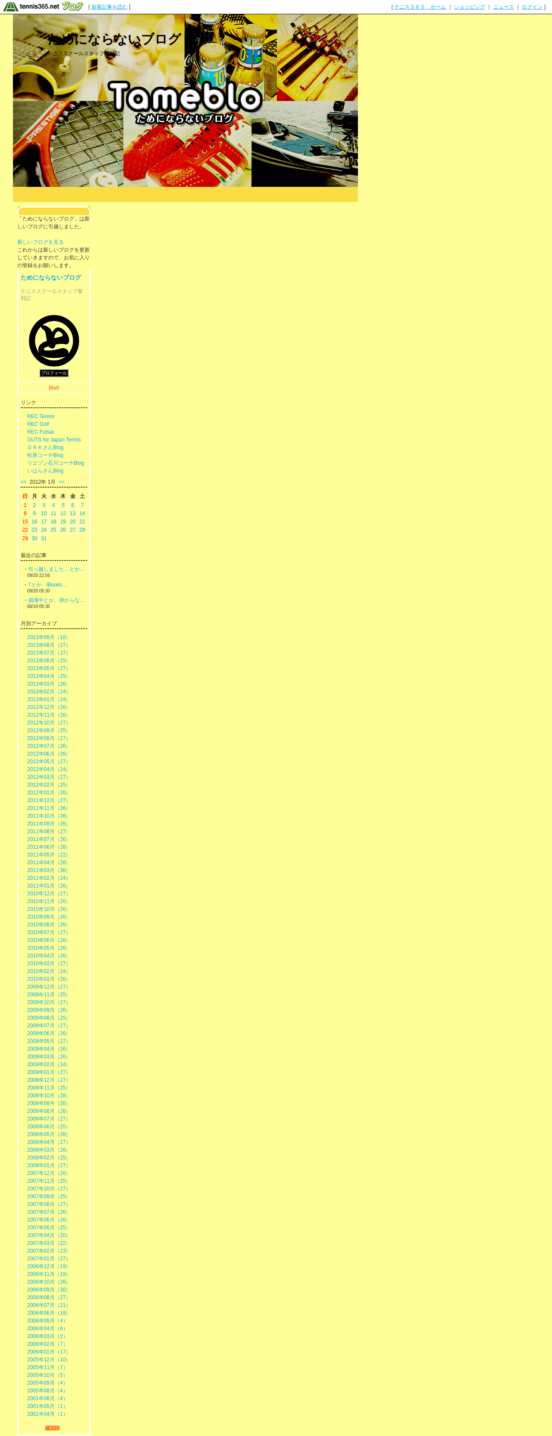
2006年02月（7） (47, 1344)
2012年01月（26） (49, 793)
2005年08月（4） (47, 1391)
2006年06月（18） (49, 1313)
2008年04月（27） (49, 1142)
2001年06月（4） (47, 1398)
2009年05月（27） (49, 1041)
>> (62, 482)
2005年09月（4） (47, 1383)
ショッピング (469, 7)
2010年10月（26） (49, 909)
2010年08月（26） (49, 925)
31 (44, 538)
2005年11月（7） (47, 1367)
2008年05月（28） (49, 1134)
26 (63, 530)
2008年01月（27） (49, 1165)
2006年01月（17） (49, 1352)
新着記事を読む (109, 7)
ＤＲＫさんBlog (45, 447)
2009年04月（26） (49, 1049)
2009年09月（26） (49, 1010)
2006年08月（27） (49, 1297)
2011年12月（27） (49, 800)
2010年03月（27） (49, 963)
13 (72, 513)
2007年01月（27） (49, 1259)
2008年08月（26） (49, 1111)
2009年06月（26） (49, 1033)
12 (63, 513)
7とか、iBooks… (47, 585)
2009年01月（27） (49, 1072)
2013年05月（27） (49, 668)
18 (53, 522)
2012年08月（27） (49, 738)
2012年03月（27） (49, 777)
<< (24, 482)
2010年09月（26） (49, 917)
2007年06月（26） (49, 1220)
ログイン (532, 7)
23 (34, 530)
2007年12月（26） (49, 1173)
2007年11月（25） (49, 1181)
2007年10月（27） (49, 1189)
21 (82, 522)
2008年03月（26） (49, 1150)
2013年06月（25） (49, 661)
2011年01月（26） (49, 886)
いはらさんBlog (45, 471)
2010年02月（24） (49, 971)
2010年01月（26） (49, 979)
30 (34, 538)
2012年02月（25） (49, 785)
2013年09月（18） (49, 637)
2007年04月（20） (49, 1235)
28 (82, 530)
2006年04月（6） (47, 1329)
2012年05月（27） (49, 762)
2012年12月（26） (49, 707)
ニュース (503, 7)
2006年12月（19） (49, 1266)
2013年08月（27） (49, 645)
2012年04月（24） (49, 769)
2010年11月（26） (49, 901)
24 (44, 530)
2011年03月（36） (49, 870)
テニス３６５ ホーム (420, 7)
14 (82, 513)
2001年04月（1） (47, 1414)
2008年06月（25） (49, 1127)
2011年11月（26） (49, 808)
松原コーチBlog (45, 455)
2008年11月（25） (49, 1088)
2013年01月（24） (49, 699)
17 (44, 522)
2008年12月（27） (49, 1080)
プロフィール (54, 373)
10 (44, 513)
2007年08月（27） (49, 1204)
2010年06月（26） (49, 940)
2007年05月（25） (49, 1228)
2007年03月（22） (49, 1243)
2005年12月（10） (49, 1360)
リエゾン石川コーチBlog (55, 463)
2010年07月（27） (49, 932)
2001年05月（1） (47, 1406)
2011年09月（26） (49, 824)
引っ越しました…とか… (56, 569)
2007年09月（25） (49, 1197)
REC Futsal (40, 432)
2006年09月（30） (49, 1290)
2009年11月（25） (49, 995)
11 (53, 513)
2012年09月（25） (49, 730)
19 (63, 522)
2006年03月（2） (47, 1336)
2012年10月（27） (49, 723)
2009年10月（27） (49, 1002)
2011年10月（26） (49, 816)
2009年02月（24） (49, 1064)
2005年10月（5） (47, 1375)
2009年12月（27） (49, 987)
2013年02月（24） (49, 692)
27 (72, 530)
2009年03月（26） (49, 1057)
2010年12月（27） (49, 894)
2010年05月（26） (49, 948)
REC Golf (38, 424)
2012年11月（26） (49, 715)
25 (53, 530)
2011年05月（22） (49, 855)
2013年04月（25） (49, 676)
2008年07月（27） (49, 1119)
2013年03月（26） (49, 684)
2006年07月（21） (49, 1305)
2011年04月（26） (49, 863)
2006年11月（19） (49, 1274)
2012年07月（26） (49, 746)
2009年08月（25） (49, 1018)
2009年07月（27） (49, 1026)
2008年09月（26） (49, 1103)
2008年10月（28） (49, 1096)
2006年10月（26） (49, 1282)
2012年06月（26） (49, 754)
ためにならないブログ (114, 39)
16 (34, 522)
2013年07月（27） (49, 653)
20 (72, 522)
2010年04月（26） (49, 956)
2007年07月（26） (49, 1212)
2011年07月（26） (49, 839)
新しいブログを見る (40, 242)
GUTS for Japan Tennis (54, 440)
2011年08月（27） (49, 831)
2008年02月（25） (49, 1158)
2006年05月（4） (47, 1321)
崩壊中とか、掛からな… (56, 600)
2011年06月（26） (49, 847)
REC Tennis (40, 416)
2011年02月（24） (49, 878)
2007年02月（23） (49, 1251)
